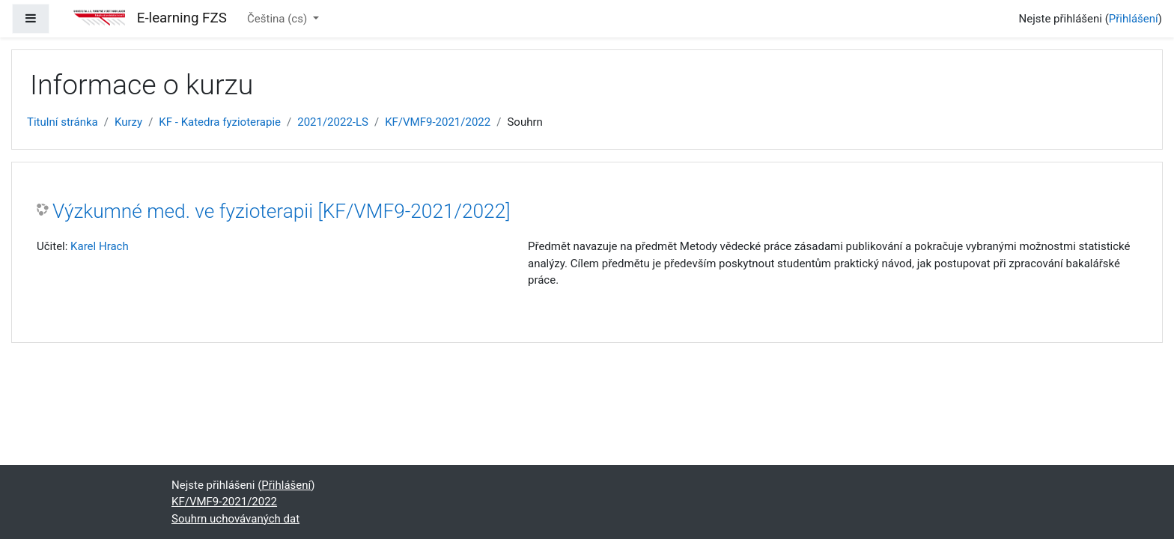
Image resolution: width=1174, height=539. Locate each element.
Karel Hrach (99, 246)
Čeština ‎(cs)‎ (278, 18)
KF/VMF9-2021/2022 (437, 122)
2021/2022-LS (332, 122)
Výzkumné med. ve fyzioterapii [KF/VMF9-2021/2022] (281, 211)
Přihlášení (1133, 18)
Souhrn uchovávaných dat (235, 519)
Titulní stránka (62, 122)
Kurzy (128, 122)
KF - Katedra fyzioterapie (220, 122)
